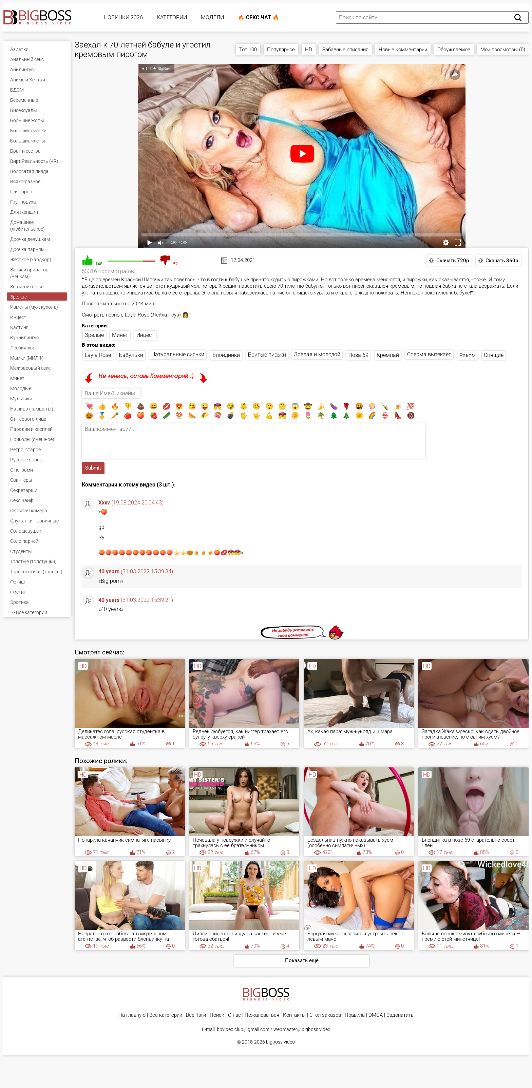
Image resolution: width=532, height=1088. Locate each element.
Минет (120, 335)
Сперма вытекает (429, 354)
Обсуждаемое (453, 49)
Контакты (294, 1015)
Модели (212, 17)
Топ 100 (248, 49)
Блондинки (226, 355)
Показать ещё (302, 960)
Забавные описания (345, 49)
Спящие (494, 355)
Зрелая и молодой (317, 354)
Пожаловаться (262, 1015)
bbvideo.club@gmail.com (243, 1029)
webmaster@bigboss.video (301, 1029)
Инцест (145, 335)
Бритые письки (267, 354)
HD (308, 49)
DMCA (375, 1015)
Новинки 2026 (123, 17)
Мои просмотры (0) (502, 49)
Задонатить (400, 1015)
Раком (467, 355)
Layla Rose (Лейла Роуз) (153, 315)
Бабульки (131, 355)
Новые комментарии (403, 49)
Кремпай (388, 355)
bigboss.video (280, 1042)
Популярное (281, 49)
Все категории (165, 1015)
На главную (132, 1015)
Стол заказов (325, 1015)
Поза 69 (358, 355)
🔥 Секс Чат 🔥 (258, 17)
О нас (234, 1015)
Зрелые (94, 335)
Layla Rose (98, 355)
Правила (355, 1015)
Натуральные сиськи (177, 354)
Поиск (217, 1015)
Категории (172, 17)
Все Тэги (196, 1015)
